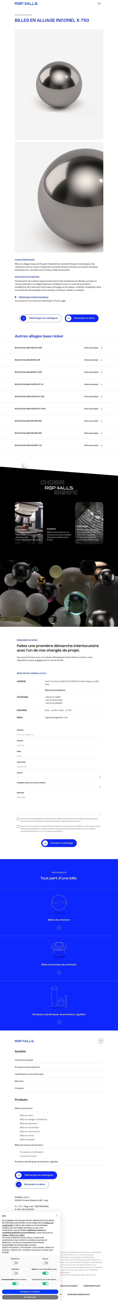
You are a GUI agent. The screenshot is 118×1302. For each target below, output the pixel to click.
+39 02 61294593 (53, 703)
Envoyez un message (62, 843)
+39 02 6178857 (53, 697)
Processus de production (27, 1067)
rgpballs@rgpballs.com (56, 718)
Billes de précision (24, 1108)
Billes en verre (27, 1136)
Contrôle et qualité (24, 1060)
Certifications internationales (29, 1074)
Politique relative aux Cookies (62, 1286)
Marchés (19, 1081)
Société (20, 1051)
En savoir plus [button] (30, 1297)
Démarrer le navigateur (55, 690)
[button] (57, 1216)
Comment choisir (28, 1156)
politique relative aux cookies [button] (13, 1235)
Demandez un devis (34, 1184)
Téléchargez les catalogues (38, 1175)
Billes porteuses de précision (29, 1145)
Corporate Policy (92, 1286)
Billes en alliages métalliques (33, 1120)
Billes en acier (26, 1116)
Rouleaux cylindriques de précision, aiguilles (36, 1162)
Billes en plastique (28, 1124)
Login (63, 301)
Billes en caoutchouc (30, 1132)
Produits (21, 1099)
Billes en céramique (29, 1128)
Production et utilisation (31, 1152)
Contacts (19, 1088)
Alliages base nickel (23, 15)
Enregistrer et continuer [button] (30, 1292)
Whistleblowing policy (78, 1295)
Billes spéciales (27, 1140)
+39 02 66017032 (53, 700)
